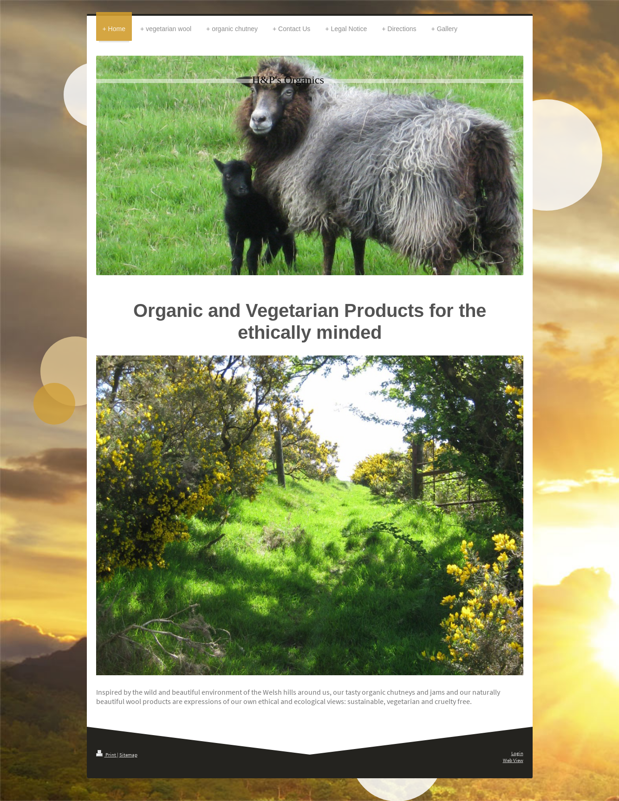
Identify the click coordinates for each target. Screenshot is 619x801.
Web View (513, 760)
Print (106, 754)
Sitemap (128, 754)
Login (517, 753)
